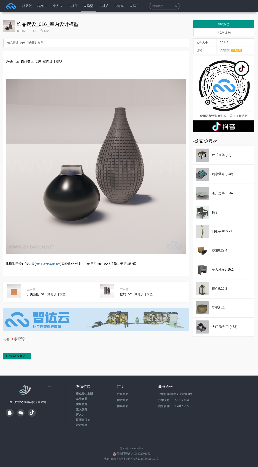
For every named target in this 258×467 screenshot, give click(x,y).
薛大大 (80, 414)
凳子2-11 (218, 307)
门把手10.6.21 (222, 231)
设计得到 (81, 425)
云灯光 (119, 6)
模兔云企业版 (84, 393)
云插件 (73, 6)
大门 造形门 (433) (224, 326)
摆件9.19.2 (219, 288)
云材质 (103, 6)
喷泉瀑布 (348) (222, 174)
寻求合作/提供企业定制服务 (175, 394)
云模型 (88, 6)
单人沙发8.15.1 (223, 269)
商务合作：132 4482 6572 (173, 406)
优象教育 (81, 404)
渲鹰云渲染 (83, 419)
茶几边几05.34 (222, 193)
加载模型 (223, 24)
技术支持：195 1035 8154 (173, 400)
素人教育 (81, 409)
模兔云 (42, 6)
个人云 (57, 6)
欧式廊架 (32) (221, 155)
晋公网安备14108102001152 (133, 453)
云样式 (134, 6)
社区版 (27, 6)
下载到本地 (224, 32)
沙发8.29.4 (219, 250)
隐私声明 (122, 406)
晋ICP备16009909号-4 (131, 448)
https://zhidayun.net (48, 264)
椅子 (215, 212)
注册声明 (122, 394)
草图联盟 (81, 398)
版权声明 (122, 400)
